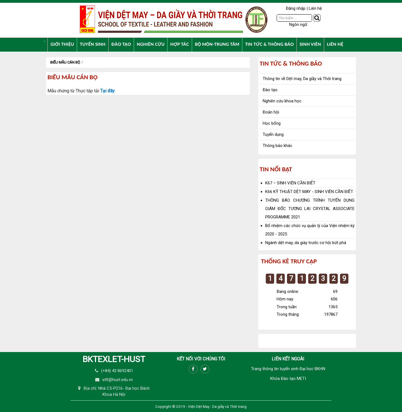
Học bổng (272, 123)
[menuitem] (44, 40)
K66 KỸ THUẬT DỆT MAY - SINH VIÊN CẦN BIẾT (309, 191)
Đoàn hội (271, 112)
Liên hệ (315, 8)
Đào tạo (270, 89)
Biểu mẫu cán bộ (65, 62)
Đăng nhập (295, 8)
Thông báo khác (277, 145)
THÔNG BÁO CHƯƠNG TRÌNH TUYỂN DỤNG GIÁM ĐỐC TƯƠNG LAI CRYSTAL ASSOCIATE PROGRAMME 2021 (310, 209)
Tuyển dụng (273, 134)
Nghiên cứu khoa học (282, 100)
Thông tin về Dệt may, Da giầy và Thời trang (302, 78)
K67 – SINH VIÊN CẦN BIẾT (290, 182)
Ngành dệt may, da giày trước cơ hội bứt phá (305, 242)
